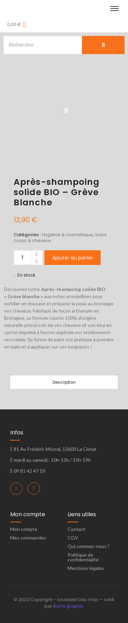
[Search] (42, 45)
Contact (76, 529)
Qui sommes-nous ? (89, 546)
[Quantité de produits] (22, 257)
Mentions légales (86, 568)
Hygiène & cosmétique (67, 234)
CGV (73, 538)
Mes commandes (28, 538)
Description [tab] (64, 382)
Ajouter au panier (72, 257)
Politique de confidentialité (83, 557)
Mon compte (23, 529)
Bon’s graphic (68, 606)
